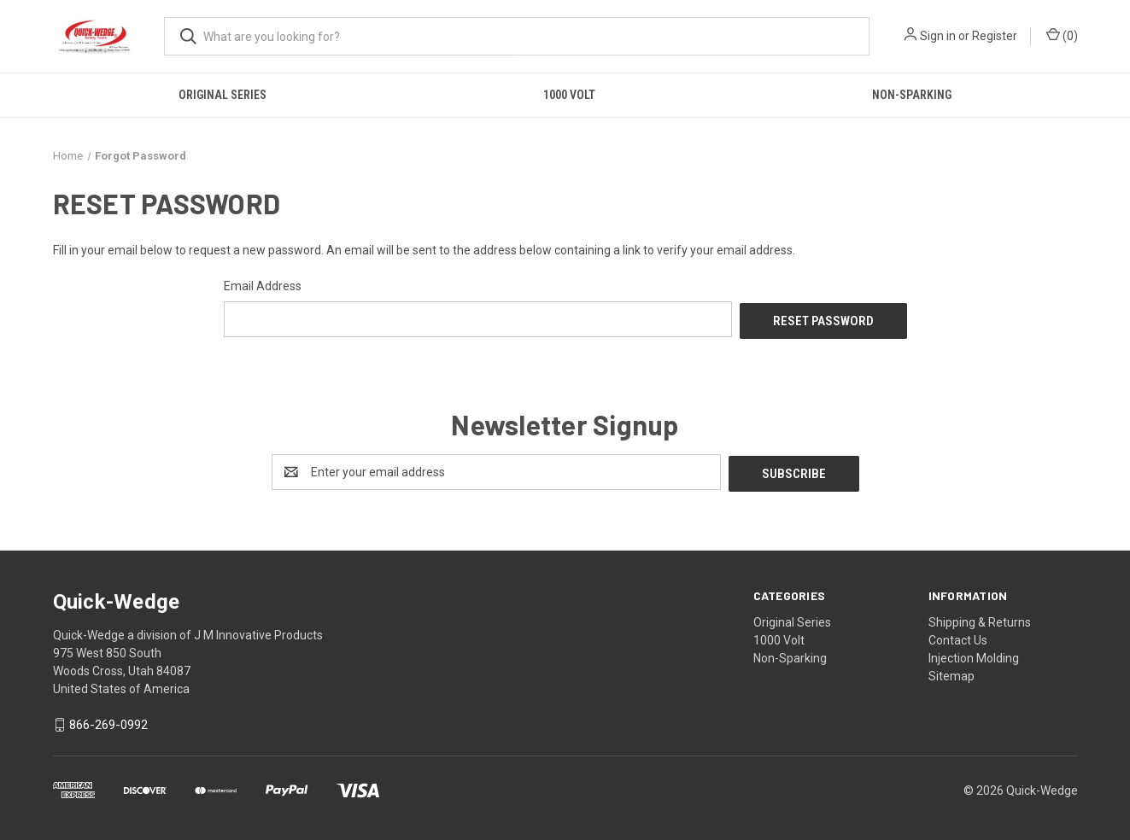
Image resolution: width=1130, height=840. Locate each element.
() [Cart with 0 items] (1062, 35)
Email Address (263, 286)
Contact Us (957, 636)
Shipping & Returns (979, 618)
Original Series (222, 95)
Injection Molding (973, 654)
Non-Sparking (911, 95)
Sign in (938, 36)
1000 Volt (569, 95)
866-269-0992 (108, 721)
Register (994, 36)
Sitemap (951, 672)
